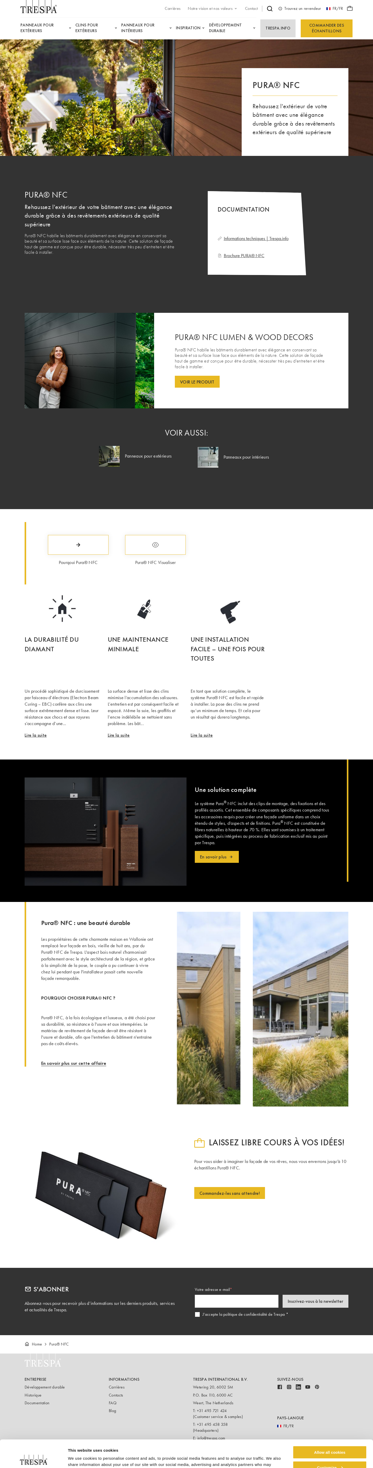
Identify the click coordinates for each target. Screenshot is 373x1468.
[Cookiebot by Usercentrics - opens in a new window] (33, 1458)
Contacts (116, 1395)
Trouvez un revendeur (299, 8)
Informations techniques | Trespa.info (253, 238)
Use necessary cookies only (330, 1455)
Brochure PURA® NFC (241, 255)
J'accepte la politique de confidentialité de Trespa (244, 1314)
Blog (112, 1410)
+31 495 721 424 (212, 1410)
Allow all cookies (330, 1424)
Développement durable (45, 1387)
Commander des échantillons (326, 28)
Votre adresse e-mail (212, 1289)
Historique (33, 1395)
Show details (80, 1457)
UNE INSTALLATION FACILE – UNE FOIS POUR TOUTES (228, 649)
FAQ (113, 1402)
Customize (330, 1440)
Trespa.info (278, 28)
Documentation (37, 1402)
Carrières (117, 1387)
